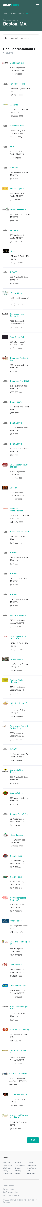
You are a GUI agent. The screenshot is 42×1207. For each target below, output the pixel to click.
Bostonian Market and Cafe (18, 637)
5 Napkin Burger (17, 63)
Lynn (28, 1171)
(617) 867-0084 (16, 1064)
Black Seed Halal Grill (19, 531)
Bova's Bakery (17, 659)
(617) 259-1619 (16, 564)
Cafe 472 (14, 749)
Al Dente (14, 105)
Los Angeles (7, 1165)
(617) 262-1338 (16, 327)
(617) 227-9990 (16, 499)
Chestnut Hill (7, 1173)
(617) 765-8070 (16, 911)
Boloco (13, 552)
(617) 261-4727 (16, 348)
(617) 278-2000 (16, 693)
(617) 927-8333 (16, 283)
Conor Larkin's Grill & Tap (19, 1051)
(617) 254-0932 (17, 716)
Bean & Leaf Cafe (17, 337)
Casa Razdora (17, 835)
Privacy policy (9, 1189)
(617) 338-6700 (17, 846)
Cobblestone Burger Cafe (19, 1007)
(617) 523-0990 (17, 116)
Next (33, 1140)
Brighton (18, 1168)
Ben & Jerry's (16, 423)
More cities (31, 1173)
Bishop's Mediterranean (16, 509)
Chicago (30, 1162)
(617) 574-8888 (17, 95)
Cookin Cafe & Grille (18, 1073)
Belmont (18, 1173)
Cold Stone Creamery (19, 1029)
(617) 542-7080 (17, 1106)
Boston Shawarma (18, 615)
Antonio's (14, 230)
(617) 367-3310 (16, 242)
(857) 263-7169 (16, 413)
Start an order (34, 66)
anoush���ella (18, 209)
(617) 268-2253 (16, 739)
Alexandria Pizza (17, 125)
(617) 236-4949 (16, 760)
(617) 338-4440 (16, 137)
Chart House (16, 921)
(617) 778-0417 (17, 650)
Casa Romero (16, 856)
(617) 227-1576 (16, 932)
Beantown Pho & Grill (19, 381)
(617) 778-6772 (16, 606)
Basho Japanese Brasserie (17, 315)
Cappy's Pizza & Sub (19, 814)
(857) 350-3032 (17, 304)
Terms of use (8, 1186)
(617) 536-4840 (16, 888)
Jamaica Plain (32, 1165)
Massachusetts (16, 13)
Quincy (5, 1171)
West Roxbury (32, 1168)
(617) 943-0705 (16, 371)
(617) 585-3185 (16, 179)
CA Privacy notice (10, 1192)
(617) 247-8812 (16, 825)
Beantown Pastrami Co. (19, 359)
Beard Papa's (16, 402)
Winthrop (18, 1171)
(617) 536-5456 (16, 434)
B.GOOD (13, 272)
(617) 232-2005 (16, 997)
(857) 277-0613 (16, 955)
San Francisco (20, 1165)
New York (6, 1162)
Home (5, 13)
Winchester (7, 1168)
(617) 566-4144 (15, 1085)
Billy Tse (13, 488)
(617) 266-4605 (16, 478)
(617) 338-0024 (16, 543)
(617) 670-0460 (16, 627)
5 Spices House (18, 84)
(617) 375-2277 (16, 74)
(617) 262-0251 (16, 1041)
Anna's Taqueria (17, 188)
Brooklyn (18, 1162)
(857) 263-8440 (16, 392)
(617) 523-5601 (17, 670)
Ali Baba (13, 146)
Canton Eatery (16, 793)
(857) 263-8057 (16, 1020)
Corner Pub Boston (19, 1094)
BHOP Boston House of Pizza (19, 466)
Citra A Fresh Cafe (18, 985)
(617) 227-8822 (16, 200)
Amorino (14, 167)
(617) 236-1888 (16, 976)
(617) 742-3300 (16, 522)
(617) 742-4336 (17, 262)
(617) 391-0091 (16, 1129)
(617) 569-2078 (16, 804)
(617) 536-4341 (16, 867)
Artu (13, 251)
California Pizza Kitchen (17, 771)
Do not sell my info (11, 1195)
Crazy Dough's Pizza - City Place (19, 1116)
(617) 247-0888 (16, 783)
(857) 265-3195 (16, 221)
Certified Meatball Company (18, 899)
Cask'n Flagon (16, 877)
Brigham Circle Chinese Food (16, 681)
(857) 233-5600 (16, 455)
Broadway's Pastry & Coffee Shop (19, 727)
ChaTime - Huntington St (20, 943)
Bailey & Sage (17, 293)
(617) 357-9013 (16, 585)
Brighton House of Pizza (19, 704)
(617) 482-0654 (16, 158)
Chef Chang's (16, 965)
